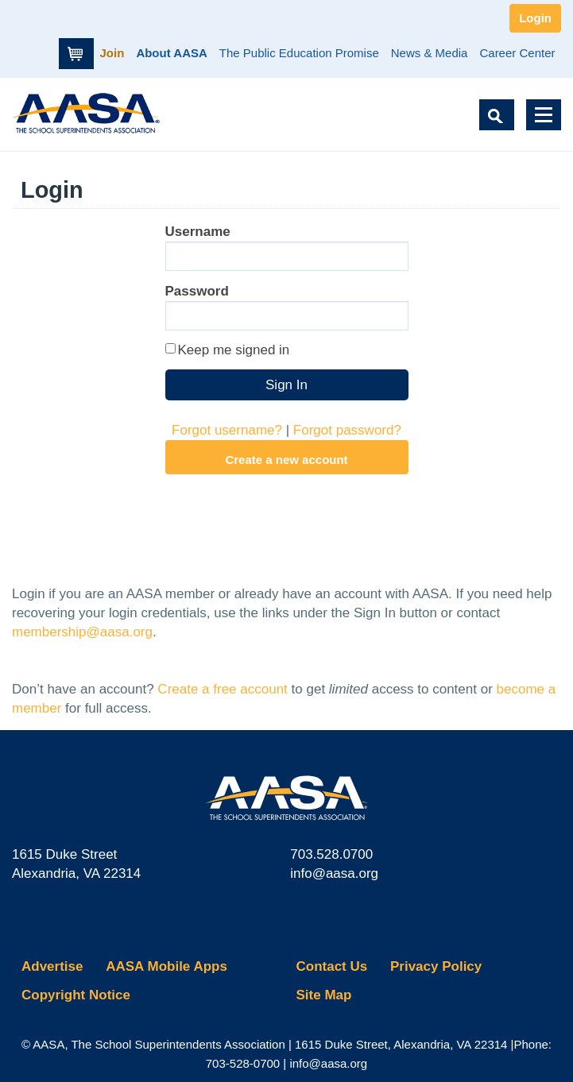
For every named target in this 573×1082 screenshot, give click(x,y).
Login (535, 18)
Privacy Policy (436, 966)
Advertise (52, 966)
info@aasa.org (334, 873)
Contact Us (332, 966)
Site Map (324, 995)
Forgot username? (227, 430)
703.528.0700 (331, 854)
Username (197, 231)
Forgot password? (347, 430)
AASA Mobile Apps (166, 966)
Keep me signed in (234, 349)
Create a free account (222, 689)
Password (197, 291)
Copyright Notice (75, 995)
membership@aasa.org (82, 632)
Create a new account (286, 459)
